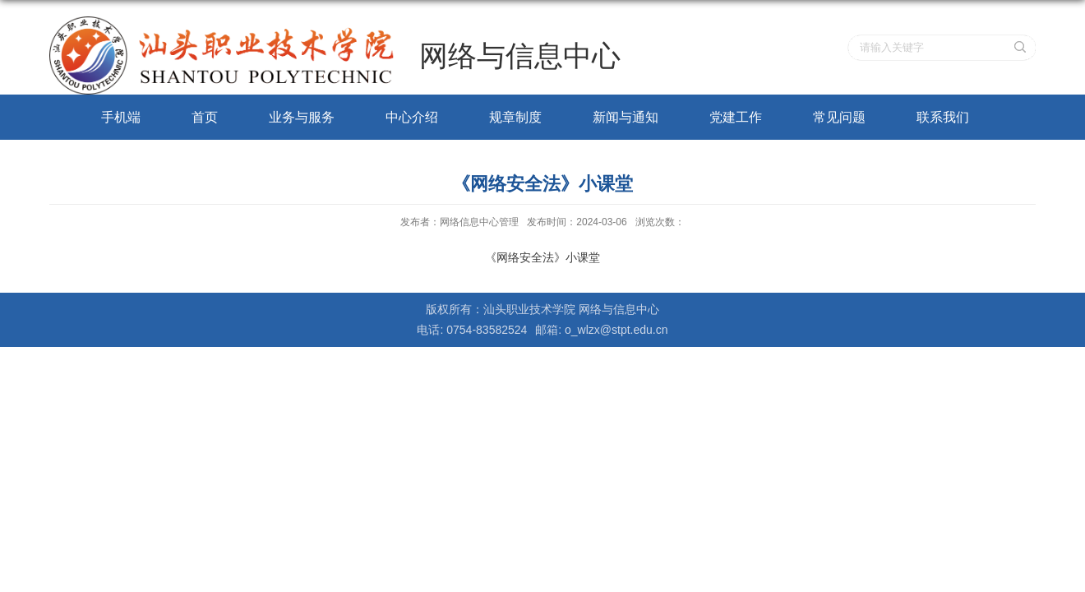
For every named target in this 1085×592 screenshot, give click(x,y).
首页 (205, 117)
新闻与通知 (625, 117)
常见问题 (839, 117)
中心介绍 (412, 117)
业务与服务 (302, 117)
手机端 (121, 117)
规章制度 (515, 117)
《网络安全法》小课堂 (542, 257)
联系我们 (942, 117)
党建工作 (735, 117)
